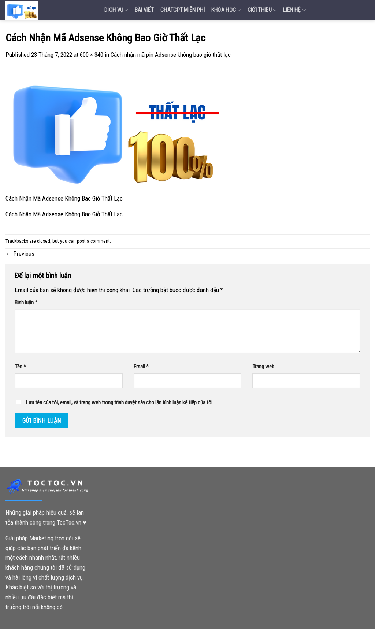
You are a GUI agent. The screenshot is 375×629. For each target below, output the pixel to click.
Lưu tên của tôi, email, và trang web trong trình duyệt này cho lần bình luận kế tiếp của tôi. (120, 402)
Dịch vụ (116, 10)
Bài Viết (144, 10)
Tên (20, 366)
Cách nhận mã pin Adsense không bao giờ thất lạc (171, 54)
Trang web (263, 366)
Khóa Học (226, 10)
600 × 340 (91, 54)
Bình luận (26, 302)
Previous (19, 253)
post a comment (93, 241)
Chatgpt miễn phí (182, 10)
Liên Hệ (294, 10)
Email (141, 366)
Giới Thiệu (262, 10)
